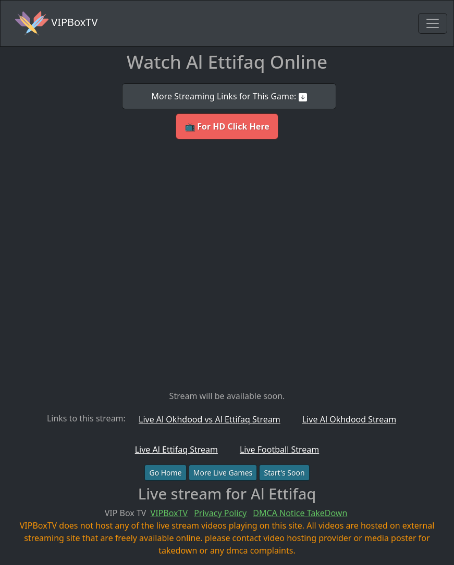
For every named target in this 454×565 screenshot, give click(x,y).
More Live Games (223, 473)
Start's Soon (284, 473)
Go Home (165, 473)
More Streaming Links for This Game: (228, 96)
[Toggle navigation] (432, 23)
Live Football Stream (279, 449)
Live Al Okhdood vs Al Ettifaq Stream (209, 419)
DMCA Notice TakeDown (300, 513)
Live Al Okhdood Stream (349, 419)
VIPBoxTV (56, 23)
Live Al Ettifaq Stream (176, 449)
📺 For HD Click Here (227, 126)
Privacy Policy (220, 513)
